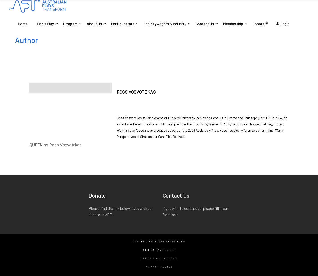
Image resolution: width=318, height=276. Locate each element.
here (175, 214)
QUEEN (36, 144)
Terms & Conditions (159, 258)
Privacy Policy (159, 266)
